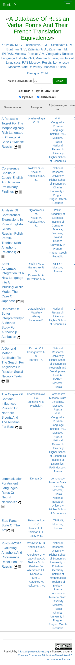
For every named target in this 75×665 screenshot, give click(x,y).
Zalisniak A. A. (37, 49)
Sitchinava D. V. (62, 45)
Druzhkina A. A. (36, 279)
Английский (48, 97)
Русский (27, 97)
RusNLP (9, 5)
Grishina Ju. (36, 566)
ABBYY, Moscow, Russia (57, 267)
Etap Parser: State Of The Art (11, 525)
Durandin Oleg (36, 308)
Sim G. (36, 577)
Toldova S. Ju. (36, 168)
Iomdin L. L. (36, 528)
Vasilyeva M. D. (36, 543)
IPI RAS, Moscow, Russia (19, 53)
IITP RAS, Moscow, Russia (58, 524)
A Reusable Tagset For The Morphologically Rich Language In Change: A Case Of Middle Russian (13, 132)
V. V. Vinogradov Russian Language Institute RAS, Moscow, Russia (57, 130)
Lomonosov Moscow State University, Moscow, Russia (57, 402)
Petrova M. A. (36, 275)
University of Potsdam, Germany (57, 566)
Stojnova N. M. (36, 401)
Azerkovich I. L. (36, 570)
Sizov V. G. (36, 535)
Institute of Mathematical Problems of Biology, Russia (58, 581)
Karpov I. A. (36, 359)
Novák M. (36, 172)
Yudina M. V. (36, 263)
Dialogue (33, 73)
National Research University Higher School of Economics (57, 153)
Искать (60, 81)
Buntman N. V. (16, 49)
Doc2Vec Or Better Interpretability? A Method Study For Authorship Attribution (13, 323)
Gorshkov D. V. (36, 554)
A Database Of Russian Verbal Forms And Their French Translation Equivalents (38, 28)
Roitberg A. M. (36, 585)
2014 (44, 73)
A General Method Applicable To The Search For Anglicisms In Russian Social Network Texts (13, 362)
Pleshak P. (36, 405)
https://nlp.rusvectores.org (33, 651)
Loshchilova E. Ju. (36, 45)
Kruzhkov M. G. (12, 45)
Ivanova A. (36, 574)
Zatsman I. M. (58, 49)
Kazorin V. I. (36, 348)
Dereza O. (36, 478)
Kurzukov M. (36, 581)
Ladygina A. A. (36, 558)
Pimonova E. (36, 320)
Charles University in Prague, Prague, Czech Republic (58, 195)
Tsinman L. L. (36, 532)
